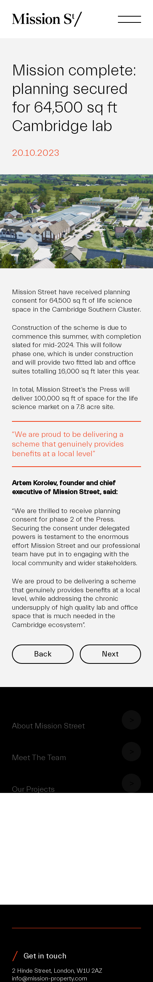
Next (110, 654)
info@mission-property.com (49, 978)
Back (43, 654)
